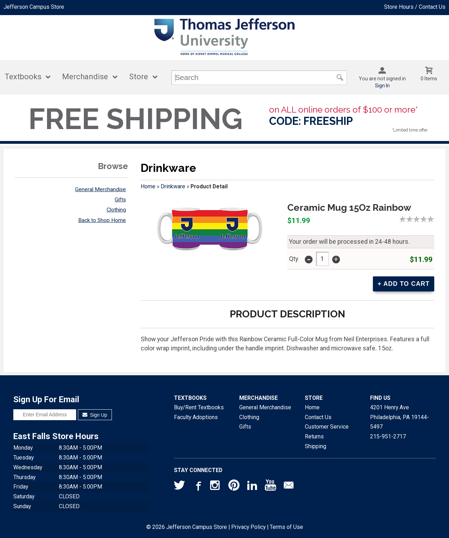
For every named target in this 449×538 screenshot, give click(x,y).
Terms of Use (286, 527)
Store (138, 76)
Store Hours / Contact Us (414, 7)
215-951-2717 (388, 436)
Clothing (116, 210)
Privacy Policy (248, 527)
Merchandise (85, 76)
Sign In (382, 85)
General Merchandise (100, 189)
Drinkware (173, 186)
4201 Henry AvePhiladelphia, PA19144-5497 (399, 417)
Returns (314, 436)
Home (148, 186)
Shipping (315, 446)
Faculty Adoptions (196, 417)
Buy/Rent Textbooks (199, 407)
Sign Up (94, 415)
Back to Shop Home (102, 220)
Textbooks (23, 76)
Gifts (120, 199)
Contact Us (318, 417)
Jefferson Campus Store (34, 7)
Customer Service (327, 426)
